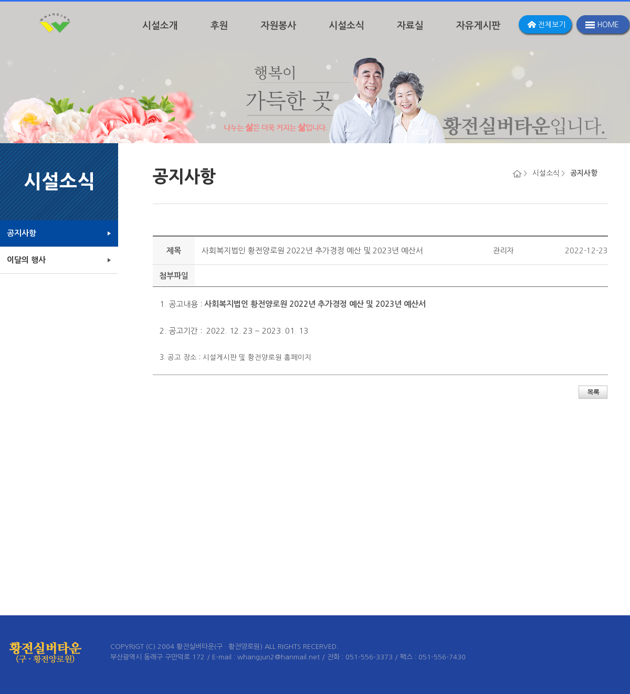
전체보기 (551, 24)
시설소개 (160, 25)
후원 (219, 25)
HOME (608, 24)
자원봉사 (279, 25)
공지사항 (21, 233)
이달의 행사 (26, 260)
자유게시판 (478, 25)
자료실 (410, 25)
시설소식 (346, 25)
